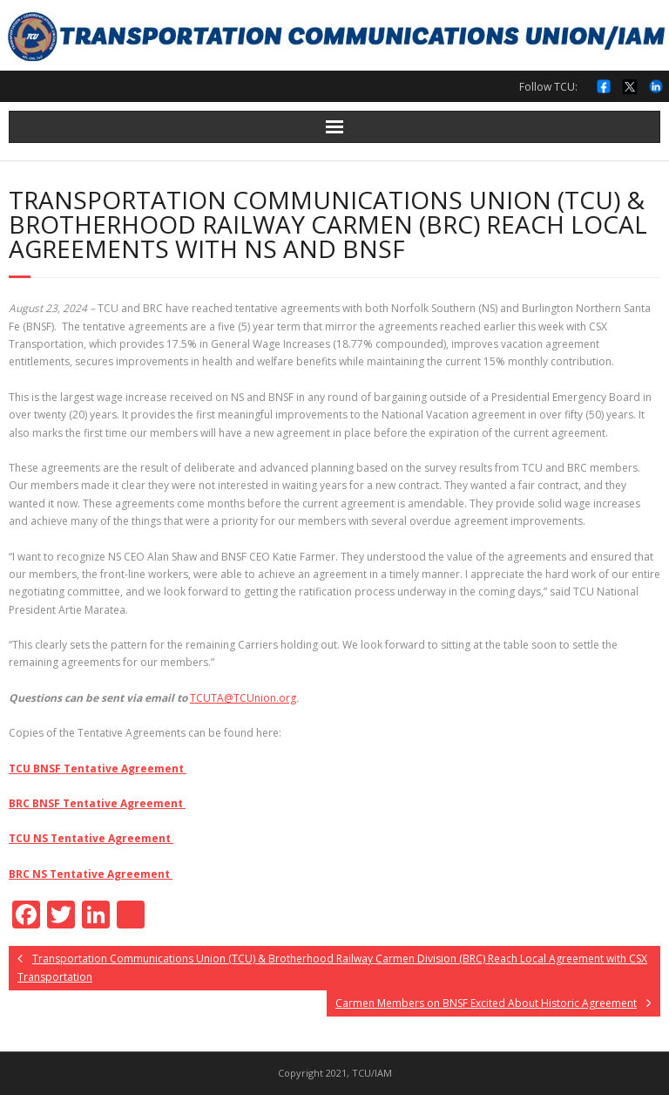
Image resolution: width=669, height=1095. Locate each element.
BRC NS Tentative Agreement (90, 874)
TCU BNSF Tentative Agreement (97, 768)
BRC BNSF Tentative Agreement (97, 803)
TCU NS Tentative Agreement (91, 838)
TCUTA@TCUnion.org (243, 697)
